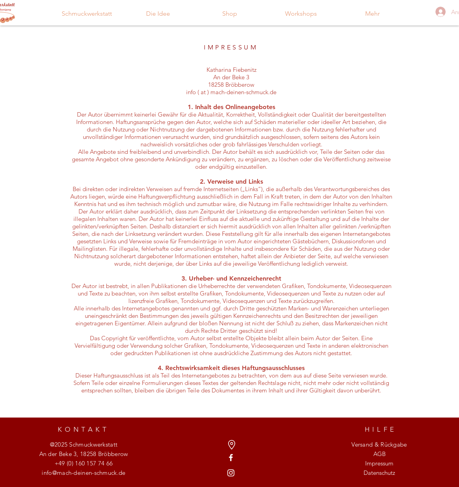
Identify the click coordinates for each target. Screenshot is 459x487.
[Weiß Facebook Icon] (231, 457)
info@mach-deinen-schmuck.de (83, 472)
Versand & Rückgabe (379, 444)
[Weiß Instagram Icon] (231, 473)
